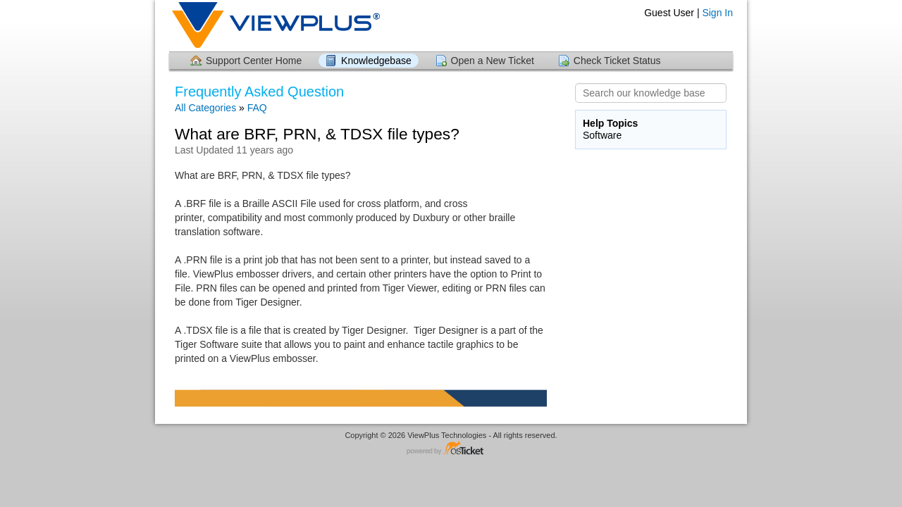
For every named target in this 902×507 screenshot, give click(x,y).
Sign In (717, 12)
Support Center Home (254, 60)
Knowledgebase (376, 60)
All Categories (205, 107)
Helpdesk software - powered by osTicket (451, 449)
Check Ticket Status (617, 60)
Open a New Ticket (492, 60)
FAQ (257, 107)
